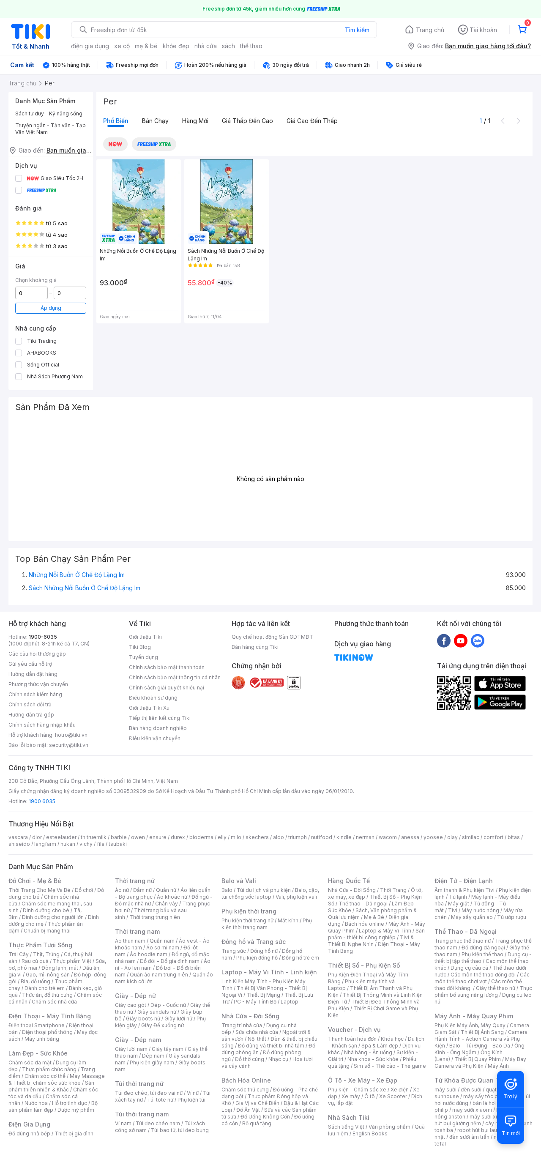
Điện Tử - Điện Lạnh (463, 880)
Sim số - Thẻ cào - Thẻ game (390, 1066)
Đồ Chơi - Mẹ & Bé (34, 880)
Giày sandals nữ (156, 1012)
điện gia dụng (90, 45)
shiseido (19, 844)
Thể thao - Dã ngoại (363, 903)
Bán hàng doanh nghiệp (158, 728)
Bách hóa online (364, 924)
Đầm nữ (142, 890)
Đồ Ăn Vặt (248, 1110)
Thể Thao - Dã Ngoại (465, 931)
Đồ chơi (84, 890)
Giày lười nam (131, 1049)
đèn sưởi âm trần (469, 1137)
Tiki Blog (140, 647)
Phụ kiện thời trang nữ (247, 920)
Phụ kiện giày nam (152, 1062)
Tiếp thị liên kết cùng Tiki (160, 718)
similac (470, 837)
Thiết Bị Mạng (263, 995)
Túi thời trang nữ (139, 1083)
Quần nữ (166, 890)
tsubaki (118, 844)
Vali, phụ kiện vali (296, 897)
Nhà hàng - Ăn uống (368, 1052)
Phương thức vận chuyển (38, 684)
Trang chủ (430, 29)
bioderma (201, 837)
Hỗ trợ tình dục (69, 1103)
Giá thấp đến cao (247, 120)
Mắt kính (288, 920)
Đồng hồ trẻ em (300, 957)
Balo (226, 890)
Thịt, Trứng (46, 954)
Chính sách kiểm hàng (35, 694)
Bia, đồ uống (35, 981)
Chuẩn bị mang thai (47, 930)
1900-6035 (43, 637)
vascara (18, 837)
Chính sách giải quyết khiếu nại (166, 687)
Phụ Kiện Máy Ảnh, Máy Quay (469, 1025)
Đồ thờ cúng (249, 1059)
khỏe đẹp (176, 45)
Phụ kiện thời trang (248, 911)
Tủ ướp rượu (511, 917)
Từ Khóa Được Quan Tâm (471, 1080)
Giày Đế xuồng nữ (162, 1025)
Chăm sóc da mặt (30, 1062)
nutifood (321, 837)
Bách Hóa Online (246, 1080)
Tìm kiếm (357, 29)
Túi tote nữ (160, 1100)
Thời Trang (393, 890)
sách (228, 45)
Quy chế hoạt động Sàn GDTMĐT (272, 637)
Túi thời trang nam (142, 1114)
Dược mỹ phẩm (75, 1110)
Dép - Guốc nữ (168, 1005)
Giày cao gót (130, 1005)
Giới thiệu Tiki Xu (149, 708)
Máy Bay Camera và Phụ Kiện (480, 1062)
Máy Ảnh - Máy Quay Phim (473, 1016)
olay (452, 837)
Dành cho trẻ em (45, 988)
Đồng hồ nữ (264, 951)
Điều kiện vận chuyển (154, 738)
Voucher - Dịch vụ (354, 1029)
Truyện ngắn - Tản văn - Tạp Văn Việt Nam (50, 128)
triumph (297, 837)
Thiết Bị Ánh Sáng (482, 1032)
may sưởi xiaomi (472, 1110)
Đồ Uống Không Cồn (265, 1116)
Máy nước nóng (480, 910)
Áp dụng (51, 308)
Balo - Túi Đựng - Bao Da (479, 1045)
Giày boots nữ (143, 1018)
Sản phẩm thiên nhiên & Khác (51, 1086)
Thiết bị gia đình (74, 1133)
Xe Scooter (393, 1096)
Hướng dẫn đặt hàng (32, 674)
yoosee (433, 837)
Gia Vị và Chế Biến (257, 1103)
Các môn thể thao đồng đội (483, 974)
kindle (344, 837)
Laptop (289, 1001)
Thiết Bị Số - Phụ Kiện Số (364, 965)
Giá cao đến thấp (312, 120)
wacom (388, 837)
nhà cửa (205, 45)
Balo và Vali (238, 880)
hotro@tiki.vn (71, 735)
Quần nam (162, 941)
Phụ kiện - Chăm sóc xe (357, 1089)
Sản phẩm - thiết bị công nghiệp (376, 934)
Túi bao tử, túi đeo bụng (180, 1130)
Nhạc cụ (278, 1059)
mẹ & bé (146, 45)
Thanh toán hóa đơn (352, 1039)
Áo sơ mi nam (162, 947)
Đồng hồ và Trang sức (253, 941)
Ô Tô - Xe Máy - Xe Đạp (362, 1080)
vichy (86, 844)
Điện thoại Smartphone (36, 1025)
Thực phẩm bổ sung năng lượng (483, 991)
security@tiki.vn (68, 745)
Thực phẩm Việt (72, 961)
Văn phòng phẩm (389, 1127)
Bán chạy (155, 120)
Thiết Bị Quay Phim (477, 1059)
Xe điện (400, 1089)
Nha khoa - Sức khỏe (373, 1059)
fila (100, 844)
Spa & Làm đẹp (379, 1045)
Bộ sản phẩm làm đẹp (53, 1106)
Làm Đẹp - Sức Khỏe (38, 1053)
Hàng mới (195, 120)
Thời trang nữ (135, 880)
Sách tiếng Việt (346, 1127)
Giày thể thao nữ (495, 988)
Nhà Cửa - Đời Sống (250, 1016)
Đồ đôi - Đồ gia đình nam (169, 961)
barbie (119, 837)
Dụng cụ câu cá (469, 968)
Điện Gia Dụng (29, 1124)
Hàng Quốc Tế (349, 880)
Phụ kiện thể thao (482, 954)
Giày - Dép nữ (135, 995)
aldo (278, 837)
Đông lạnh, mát (59, 968)
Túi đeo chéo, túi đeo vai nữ (149, 1093)
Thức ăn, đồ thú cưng (47, 995)
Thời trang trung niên (154, 917)
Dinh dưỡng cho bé (46, 910)
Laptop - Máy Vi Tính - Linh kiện (269, 972)
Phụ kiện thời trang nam (266, 923)
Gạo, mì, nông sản (48, 974)
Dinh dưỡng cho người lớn (53, 917)
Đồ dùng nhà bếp (29, 1133)
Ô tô (369, 1096)
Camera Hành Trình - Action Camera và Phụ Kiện (480, 1039)
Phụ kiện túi (191, 1100)
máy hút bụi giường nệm (479, 1120)
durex (178, 837)
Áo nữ (122, 890)
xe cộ (122, 45)
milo (236, 837)
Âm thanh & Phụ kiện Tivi (464, 890)
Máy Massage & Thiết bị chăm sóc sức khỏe (56, 1079)
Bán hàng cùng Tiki (255, 647)
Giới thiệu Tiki (145, 637)
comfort (493, 837)
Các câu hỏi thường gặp (37, 654)
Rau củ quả (35, 961)
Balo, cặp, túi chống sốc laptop (270, 893)
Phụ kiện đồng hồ (257, 957)
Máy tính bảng (42, 1039)
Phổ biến (115, 120)
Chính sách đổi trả (30, 704)
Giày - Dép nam (138, 1039)
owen (138, 837)
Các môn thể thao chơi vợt (482, 977)
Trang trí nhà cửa (241, 1025)
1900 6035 (42, 801)
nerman (365, 837)
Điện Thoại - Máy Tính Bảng (49, 1016)
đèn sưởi (471, 1089)
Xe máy (351, 1096)
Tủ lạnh (458, 897)
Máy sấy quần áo (472, 917)
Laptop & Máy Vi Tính (385, 930)
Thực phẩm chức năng (49, 1069)
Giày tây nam (167, 1049)
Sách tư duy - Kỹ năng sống (48, 113)
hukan (67, 844)
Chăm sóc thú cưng (245, 1089)
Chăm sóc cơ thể (45, 1076)
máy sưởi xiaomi (489, 1116)
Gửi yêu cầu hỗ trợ (30, 664)
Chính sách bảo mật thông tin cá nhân (175, 677)
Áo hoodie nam (148, 954)
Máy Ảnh (498, 1066)
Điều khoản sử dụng (153, 698)
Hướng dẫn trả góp (31, 714)
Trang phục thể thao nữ (462, 941)
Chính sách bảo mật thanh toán (167, 667)
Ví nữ (193, 1093)
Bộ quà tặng (256, 1123)
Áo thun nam (130, 941)
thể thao (251, 45)
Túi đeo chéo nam (158, 1123)
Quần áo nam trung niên (159, 974)
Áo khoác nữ (172, 897)
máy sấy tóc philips (487, 1096)
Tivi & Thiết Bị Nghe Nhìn (371, 940)
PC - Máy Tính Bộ (255, 1001)
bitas (514, 837)
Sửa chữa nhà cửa (256, 1032)
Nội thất (257, 1039)
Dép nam (153, 1056)
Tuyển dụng (143, 657)
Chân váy (166, 903)
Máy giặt (458, 903)
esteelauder (61, 837)
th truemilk (94, 837)
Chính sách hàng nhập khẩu (42, 725)
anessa (410, 837)
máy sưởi (445, 1089)
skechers (257, 837)
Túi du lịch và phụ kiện (264, 890)
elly (222, 837)
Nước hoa (36, 1103)
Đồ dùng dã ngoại (483, 947)
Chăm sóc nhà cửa (54, 1001)
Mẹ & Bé (374, 917)
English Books (370, 1133)
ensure (158, 837)
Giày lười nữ (178, 1018)
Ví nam (123, 1123)
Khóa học (392, 1039)
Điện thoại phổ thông (47, 1032)
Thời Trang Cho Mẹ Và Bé (39, 890)
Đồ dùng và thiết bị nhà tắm (271, 1045)
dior (37, 837)
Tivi (452, 910)
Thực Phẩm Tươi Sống (40, 945)
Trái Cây (18, 954)
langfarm (45, 844)
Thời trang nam (137, 931)
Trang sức (233, 951)
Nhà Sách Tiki (348, 1117)
